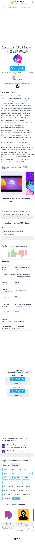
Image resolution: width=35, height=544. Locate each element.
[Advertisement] (17, 27)
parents (5, 490)
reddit (18, 478)
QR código (14, 78)
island (11, 486)
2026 (19, 469)
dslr (27, 490)
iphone (5, 474)
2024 (5, 469)
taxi (4, 486)
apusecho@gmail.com (7, 130)
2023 (30, 474)
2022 (18, 474)
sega (5, 482)
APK (4, 7)
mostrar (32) (20, 328)
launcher (17, 299)
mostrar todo (15, 498)
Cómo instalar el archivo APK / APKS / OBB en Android (17, 73)
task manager (7, 494)
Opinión (10, 536)
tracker (12, 469)
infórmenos (16, 140)
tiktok (25, 469)
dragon (25, 482)
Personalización (25, 7)
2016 (5, 478)
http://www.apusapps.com (9, 128)
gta (24, 474)
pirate (12, 478)
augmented (19, 486)
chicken (13, 490)
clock (21, 490)
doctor (18, 482)
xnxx (12, 474)
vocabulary (26, 494)
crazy (11, 482)
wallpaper (6, 498)
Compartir (21, 78)
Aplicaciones (12, 7)
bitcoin (28, 486)
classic (25, 478)
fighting (17, 494)
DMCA (25, 536)
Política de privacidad (17, 536)
